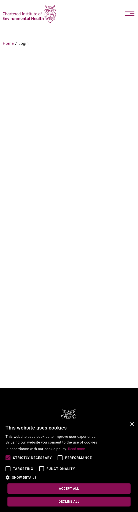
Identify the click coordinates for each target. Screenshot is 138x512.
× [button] (132, 424)
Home (8, 43)
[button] (53, 477)
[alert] (69, 465)
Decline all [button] (68, 501)
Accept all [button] (69, 489)
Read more (76, 449)
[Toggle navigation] (129, 13)
